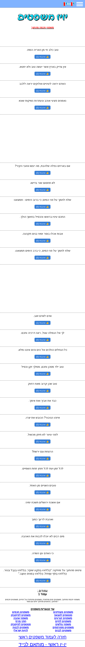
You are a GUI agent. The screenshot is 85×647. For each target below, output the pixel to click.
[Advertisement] (42, 37)
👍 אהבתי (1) (42, 57)
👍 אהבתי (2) (42, 73)
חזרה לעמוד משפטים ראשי (42, 637)
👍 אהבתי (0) (42, 107)
